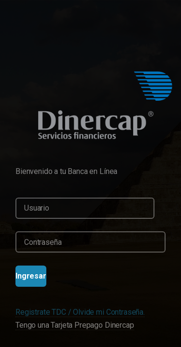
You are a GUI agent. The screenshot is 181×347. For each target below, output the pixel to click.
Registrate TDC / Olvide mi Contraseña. (80, 312)
